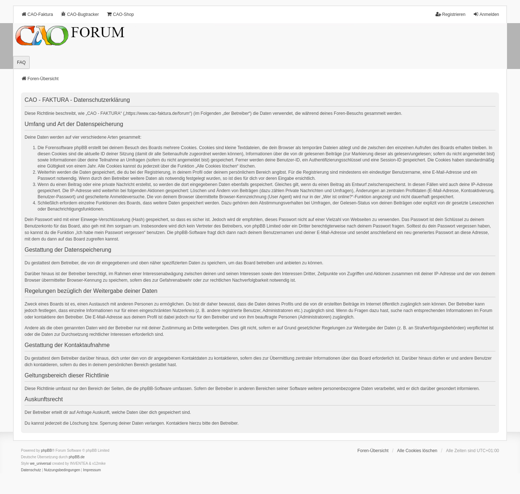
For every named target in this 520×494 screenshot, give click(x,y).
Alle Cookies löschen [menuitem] (417, 450)
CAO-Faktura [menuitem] (37, 14)
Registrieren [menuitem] (450, 14)
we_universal (40, 463)
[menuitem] (31, 470)
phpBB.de (76, 457)
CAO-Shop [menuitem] (120, 14)
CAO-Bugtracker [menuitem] (80, 14)
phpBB (46, 450)
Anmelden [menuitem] (486, 14)
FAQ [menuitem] (21, 62)
